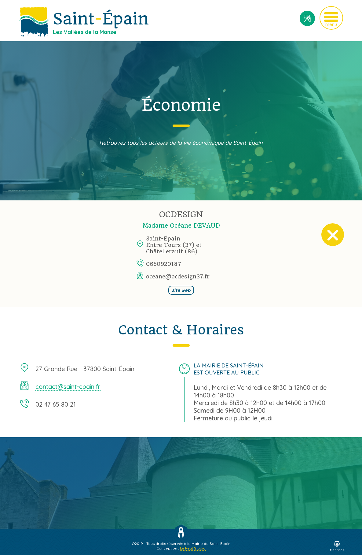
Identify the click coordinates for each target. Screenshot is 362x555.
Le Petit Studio (193, 548)
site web (181, 290)
